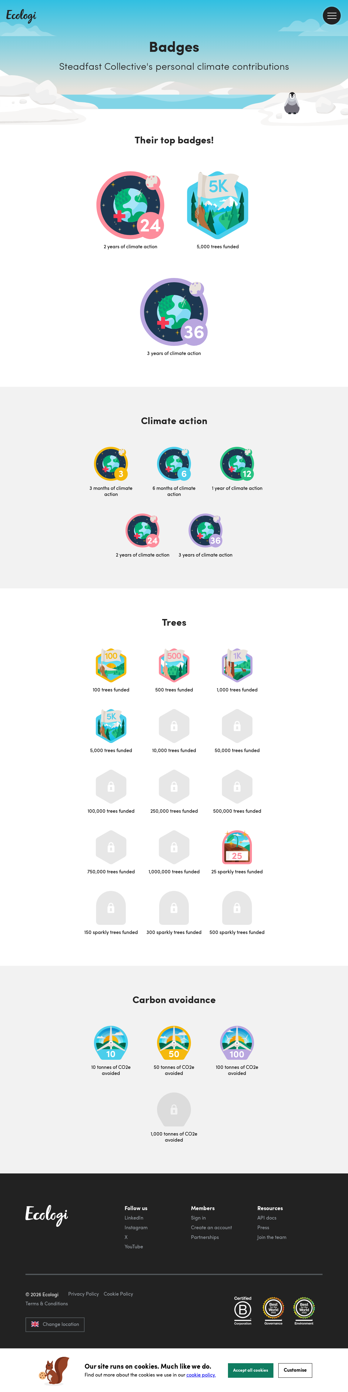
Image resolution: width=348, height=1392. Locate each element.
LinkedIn (134, 1218)
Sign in (198, 1218)
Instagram (136, 1227)
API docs (266, 1218)
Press (263, 1227)
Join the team (271, 1237)
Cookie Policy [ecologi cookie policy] (118, 1322)
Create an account (211, 1227)
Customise (295, 1369)
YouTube (134, 1246)
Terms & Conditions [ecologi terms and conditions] (46, 1332)
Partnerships (205, 1237)
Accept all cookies (250, 1370)
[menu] (332, 16)
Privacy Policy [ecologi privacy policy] (83, 1322)
